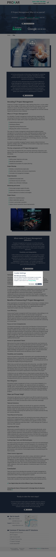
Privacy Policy (32, 279)
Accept (37, 284)
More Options (28, 284)
